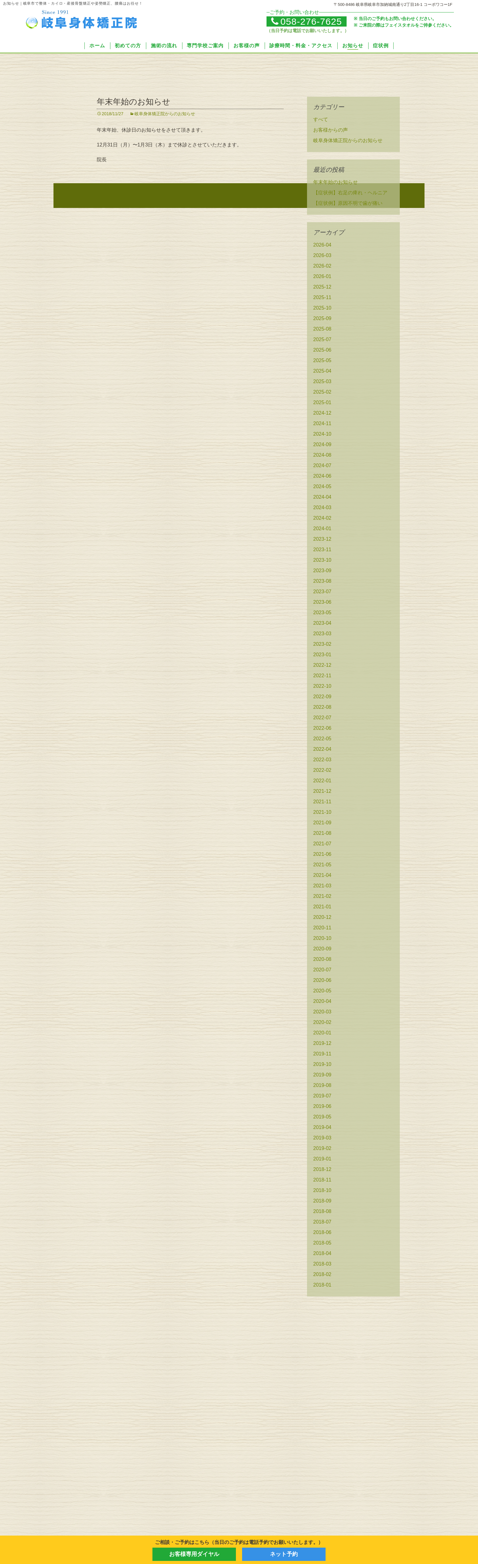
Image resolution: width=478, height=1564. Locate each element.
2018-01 (322, 1285)
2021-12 (322, 792)
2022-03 (322, 760)
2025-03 (322, 382)
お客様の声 (246, 45)
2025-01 (322, 403)
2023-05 (322, 613)
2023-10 (322, 561)
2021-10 (322, 813)
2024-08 (322, 456)
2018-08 (322, 1212)
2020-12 (322, 918)
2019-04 (322, 1128)
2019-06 (322, 1107)
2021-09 (322, 823)
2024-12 (322, 413)
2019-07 (322, 1096)
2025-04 (322, 371)
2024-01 (322, 529)
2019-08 (322, 1086)
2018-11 (322, 1180)
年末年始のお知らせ (133, 102)
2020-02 (322, 1023)
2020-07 (322, 970)
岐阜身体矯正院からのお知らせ (164, 114)
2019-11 (322, 1054)
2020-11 (322, 928)
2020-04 (322, 1002)
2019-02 (322, 1149)
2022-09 (322, 697)
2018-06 (322, 1233)
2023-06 (322, 603)
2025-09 (322, 319)
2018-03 (322, 1264)
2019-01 (322, 1159)
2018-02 (322, 1275)
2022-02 (322, 771)
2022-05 (322, 739)
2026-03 (322, 256)
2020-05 (322, 991)
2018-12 (322, 1170)
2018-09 (322, 1201)
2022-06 (322, 729)
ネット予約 (284, 1554)
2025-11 (322, 298)
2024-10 (322, 434)
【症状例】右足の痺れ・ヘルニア (350, 193)
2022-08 (322, 708)
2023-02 (322, 645)
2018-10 (322, 1191)
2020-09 (322, 949)
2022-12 (322, 666)
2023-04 (322, 624)
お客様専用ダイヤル (194, 1554)
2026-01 (322, 277)
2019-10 (322, 1065)
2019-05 (322, 1117)
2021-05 (322, 865)
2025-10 (322, 308)
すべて (320, 120)
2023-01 (322, 655)
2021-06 (322, 855)
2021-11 (322, 802)
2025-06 (322, 350)
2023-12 (322, 540)
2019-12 (322, 1044)
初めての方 (128, 45)
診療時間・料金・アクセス (300, 45)
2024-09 (322, 445)
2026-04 (322, 245)
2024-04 (322, 498)
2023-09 (322, 571)
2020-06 (322, 981)
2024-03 (322, 508)
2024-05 (322, 487)
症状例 (381, 45)
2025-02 (322, 392)
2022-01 (322, 781)
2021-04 (322, 876)
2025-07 (322, 340)
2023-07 (322, 592)
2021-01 (322, 907)
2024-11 (322, 424)
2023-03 (322, 634)
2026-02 (322, 266)
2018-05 (322, 1243)
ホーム (97, 45)
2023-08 (322, 582)
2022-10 (322, 687)
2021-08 (322, 834)
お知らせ (352, 45)
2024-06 (322, 477)
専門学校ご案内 (205, 45)
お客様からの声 (330, 130)
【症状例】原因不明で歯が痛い (347, 204)
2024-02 (322, 519)
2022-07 (322, 718)
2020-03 (322, 1012)
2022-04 (322, 750)
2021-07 (322, 844)
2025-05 (322, 361)
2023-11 (322, 550)
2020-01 (322, 1033)
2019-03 (322, 1138)
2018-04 (322, 1254)
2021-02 (322, 897)
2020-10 (322, 939)
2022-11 (322, 676)
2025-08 (322, 329)
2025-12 (322, 287)
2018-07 (322, 1222)
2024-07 (322, 466)
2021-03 (322, 886)
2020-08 (322, 960)
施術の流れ (164, 45)
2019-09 (322, 1075)
